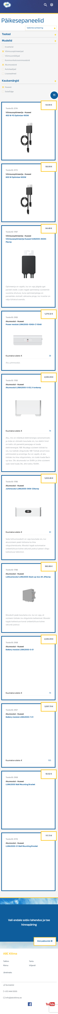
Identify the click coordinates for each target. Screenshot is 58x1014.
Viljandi (32, 965)
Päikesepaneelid (22, 21)
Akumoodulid (11, 64)
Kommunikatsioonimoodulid (17, 60)
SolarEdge (9, 91)
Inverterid (9, 46)
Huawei (8, 87)
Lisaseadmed (10, 73)
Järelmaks (7, 973)
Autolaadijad (10, 69)
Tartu (31, 961)
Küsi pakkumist (45, 941)
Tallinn (6, 961)
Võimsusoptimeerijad (14, 51)
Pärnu (5, 965)
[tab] (29, 34)
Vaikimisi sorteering (35, 28)
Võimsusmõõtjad (12, 55)
